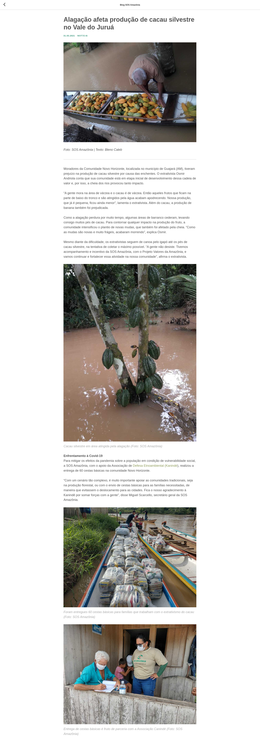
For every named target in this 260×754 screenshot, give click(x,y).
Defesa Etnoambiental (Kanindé (155, 466)
